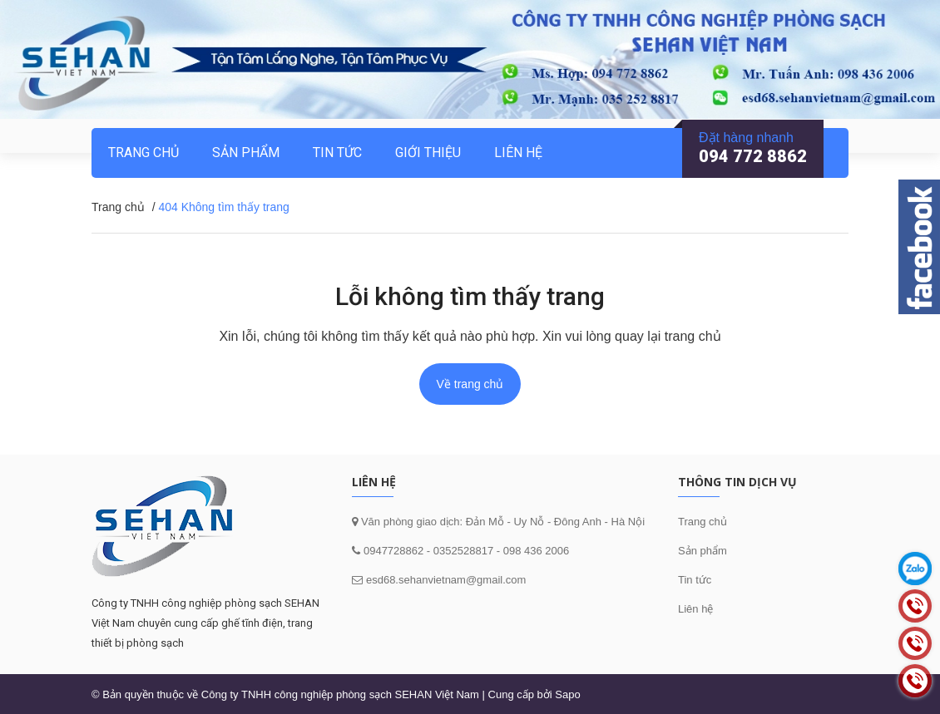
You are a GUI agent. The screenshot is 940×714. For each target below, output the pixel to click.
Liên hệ (518, 152)
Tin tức (694, 580)
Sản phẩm (246, 152)
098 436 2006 (536, 550)
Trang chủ (702, 521)
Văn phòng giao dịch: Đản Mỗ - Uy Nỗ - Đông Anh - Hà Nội (501, 521)
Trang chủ (143, 152)
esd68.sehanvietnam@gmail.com (446, 580)
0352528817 (463, 550)
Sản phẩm (702, 550)
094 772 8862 (753, 156)
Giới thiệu (428, 152)
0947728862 (391, 550)
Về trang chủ (470, 384)
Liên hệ (695, 609)
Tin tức (337, 152)
